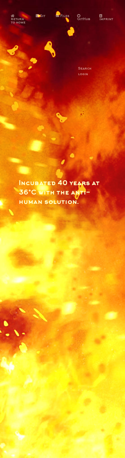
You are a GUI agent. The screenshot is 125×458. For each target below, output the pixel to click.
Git (40, 16)
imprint (106, 17)
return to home (18, 19)
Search (84, 69)
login (83, 74)
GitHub (83, 17)
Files (62, 16)
